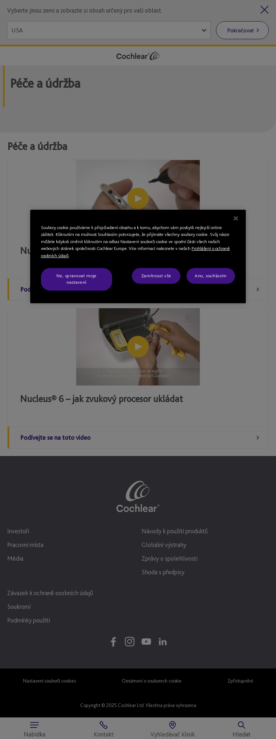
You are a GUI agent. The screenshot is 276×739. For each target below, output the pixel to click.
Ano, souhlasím (211, 275)
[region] (138, 256)
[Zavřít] (236, 218)
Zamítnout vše (156, 275)
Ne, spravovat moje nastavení (76, 279)
